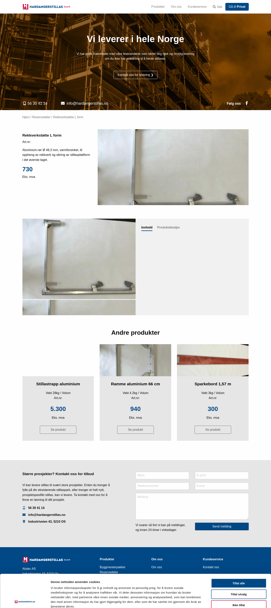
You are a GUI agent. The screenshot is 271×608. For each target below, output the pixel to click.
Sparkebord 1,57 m (213, 384)
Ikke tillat (239, 583)
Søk (217, 6)
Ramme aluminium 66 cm (135, 384)
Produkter (158, 6)
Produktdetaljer (168, 227)
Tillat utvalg (239, 572)
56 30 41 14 (37, 103)
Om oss (176, 6)
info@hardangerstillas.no (87, 103)
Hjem (26, 117)
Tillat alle (239, 561)
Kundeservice (197, 6)
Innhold (147, 227)
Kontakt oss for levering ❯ (135, 74)
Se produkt (58, 429)
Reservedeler (41, 117)
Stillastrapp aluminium (58, 384)
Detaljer (206, 600)
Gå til (237, 6)
